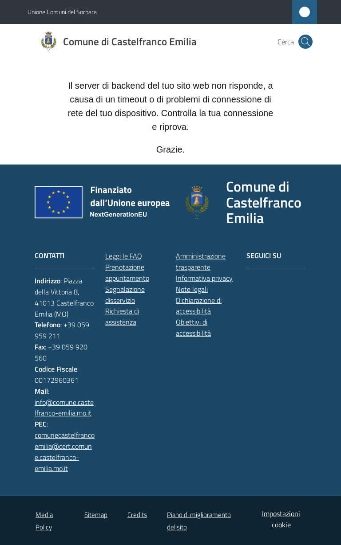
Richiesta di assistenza (122, 316)
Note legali (192, 289)
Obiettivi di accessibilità (193, 327)
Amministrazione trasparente (201, 261)
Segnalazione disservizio (125, 295)
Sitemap (95, 515)
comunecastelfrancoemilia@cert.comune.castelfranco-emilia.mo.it (65, 452)
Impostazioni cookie (281, 519)
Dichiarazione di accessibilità (199, 306)
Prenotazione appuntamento (127, 272)
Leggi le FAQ (123, 256)
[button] (305, 42)
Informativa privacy (204, 278)
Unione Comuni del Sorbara (62, 11)
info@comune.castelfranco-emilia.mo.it (64, 408)
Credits (137, 515)
